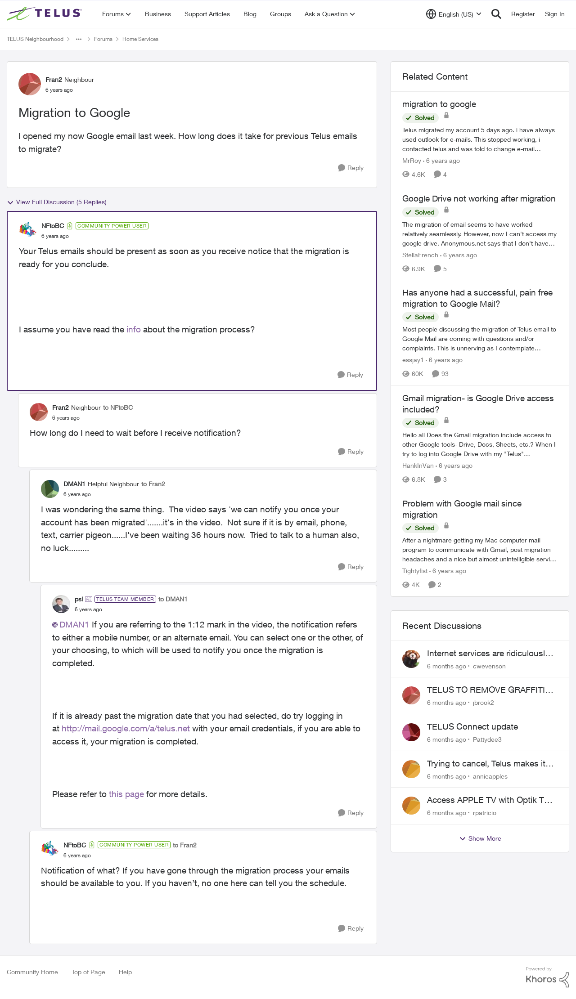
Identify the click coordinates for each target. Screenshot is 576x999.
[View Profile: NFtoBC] (28, 231)
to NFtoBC (118, 407)
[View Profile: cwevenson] (411, 659)
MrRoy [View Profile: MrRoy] (411, 160)
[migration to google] (480, 139)
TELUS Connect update (472, 726)
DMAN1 (74, 624)
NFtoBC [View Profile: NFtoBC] (52, 225)
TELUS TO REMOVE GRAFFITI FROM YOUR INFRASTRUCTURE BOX (491, 690)
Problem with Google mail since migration (462, 509)
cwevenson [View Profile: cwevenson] (489, 665)
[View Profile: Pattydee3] (411, 732)
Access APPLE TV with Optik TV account (488, 800)
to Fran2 (153, 484)
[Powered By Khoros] (547, 977)
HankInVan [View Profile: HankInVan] (418, 465)
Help (125, 972)
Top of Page (88, 972)
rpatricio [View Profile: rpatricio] (484, 812)
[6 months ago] (446, 665)
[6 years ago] (441, 160)
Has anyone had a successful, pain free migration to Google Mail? (477, 298)
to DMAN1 (173, 599)
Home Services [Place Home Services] (140, 39)
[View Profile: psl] (61, 604)
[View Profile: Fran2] (29, 84)
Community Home (32, 972)
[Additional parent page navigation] (78, 39)
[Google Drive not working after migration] (480, 233)
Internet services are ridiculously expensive (488, 653)
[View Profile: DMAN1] (50, 489)
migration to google (439, 104)
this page (126, 794)
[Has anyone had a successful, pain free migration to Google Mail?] (480, 339)
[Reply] (350, 168)
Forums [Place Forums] (103, 39)
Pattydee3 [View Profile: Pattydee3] (487, 739)
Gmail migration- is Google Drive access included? (478, 403)
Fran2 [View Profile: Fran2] (53, 79)
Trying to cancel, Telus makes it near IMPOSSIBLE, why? (486, 763)
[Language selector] (454, 14)
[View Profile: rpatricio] (411, 806)
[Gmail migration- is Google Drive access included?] (480, 444)
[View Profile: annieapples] (411, 769)
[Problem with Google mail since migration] (480, 550)
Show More (480, 838)
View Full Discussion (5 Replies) (57, 202)
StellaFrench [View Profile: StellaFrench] (420, 254)
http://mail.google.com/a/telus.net (126, 728)
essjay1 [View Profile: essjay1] (413, 360)
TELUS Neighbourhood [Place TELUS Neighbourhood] (35, 39)
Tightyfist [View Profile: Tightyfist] (415, 571)
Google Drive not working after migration (479, 198)
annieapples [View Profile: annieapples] (490, 775)
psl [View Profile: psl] (79, 599)
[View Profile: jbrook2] (411, 695)
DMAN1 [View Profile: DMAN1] (74, 484)
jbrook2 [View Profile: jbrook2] (483, 702)
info (133, 329)
